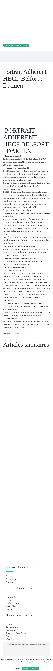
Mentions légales (17, 650)
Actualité (16, 333)
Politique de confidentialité (27, 650)
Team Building (11, 606)
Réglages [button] (17, 668)
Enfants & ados (11, 597)
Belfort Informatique (31, 646)
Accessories (10, 600)
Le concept (9, 624)
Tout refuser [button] (26, 668)
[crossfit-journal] (26, 653)
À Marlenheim (11, 579)
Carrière (8, 636)
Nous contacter (11, 630)
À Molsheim (10, 576)
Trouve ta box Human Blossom (16, 633)
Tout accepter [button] (35, 668)
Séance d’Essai (11, 639)
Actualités (9, 609)
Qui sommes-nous (12, 627)
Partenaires (36, 650)
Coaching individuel (13, 603)
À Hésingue (10, 582)
